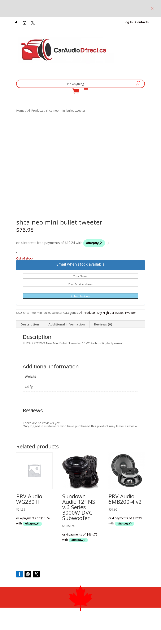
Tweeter (130, 313)
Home (20, 110)
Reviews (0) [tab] (103, 324)
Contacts (142, 22)
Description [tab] (30, 324)
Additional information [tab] (66, 324)
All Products (35, 110)
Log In (128, 22)
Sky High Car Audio (110, 313)
